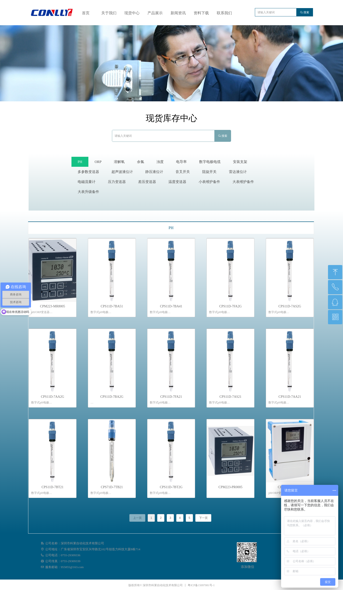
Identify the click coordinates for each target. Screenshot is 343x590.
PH (171, 228)
